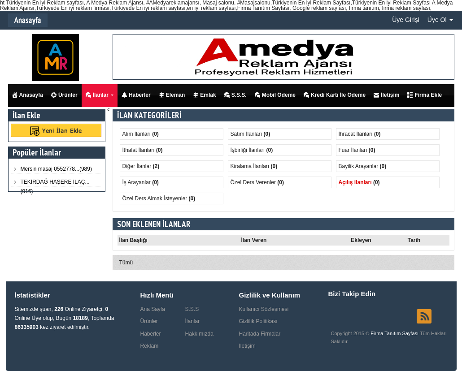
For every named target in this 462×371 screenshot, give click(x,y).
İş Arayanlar (137, 182)
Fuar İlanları (354, 150)
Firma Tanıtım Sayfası (395, 333)
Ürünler (64, 95)
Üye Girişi (405, 19)
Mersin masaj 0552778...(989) (56, 169)
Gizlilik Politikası (258, 321)
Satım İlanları (247, 134)
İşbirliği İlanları (248, 150)
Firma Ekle (424, 95)
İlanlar (97, 95)
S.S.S (192, 309)
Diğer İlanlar (137, 166)
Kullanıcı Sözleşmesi (264, 309)
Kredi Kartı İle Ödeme (335, 95)
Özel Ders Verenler (254, 182)
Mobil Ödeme (275, 95)
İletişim (386, 95)
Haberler (136, 95)
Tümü (126, 262)
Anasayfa (27, 95)
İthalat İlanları (139, 150)
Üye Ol (440, 19)
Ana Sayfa (152, 309)
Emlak (204, 95)
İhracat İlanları (356, 134)
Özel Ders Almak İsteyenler (155, 198)
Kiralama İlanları (251, 166)
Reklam (149, 346)
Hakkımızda (199, 334)
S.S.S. (235, 95)
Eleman (172, 95)
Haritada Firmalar (260, 334)
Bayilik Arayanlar (359, 166)
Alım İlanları (137, 134)
